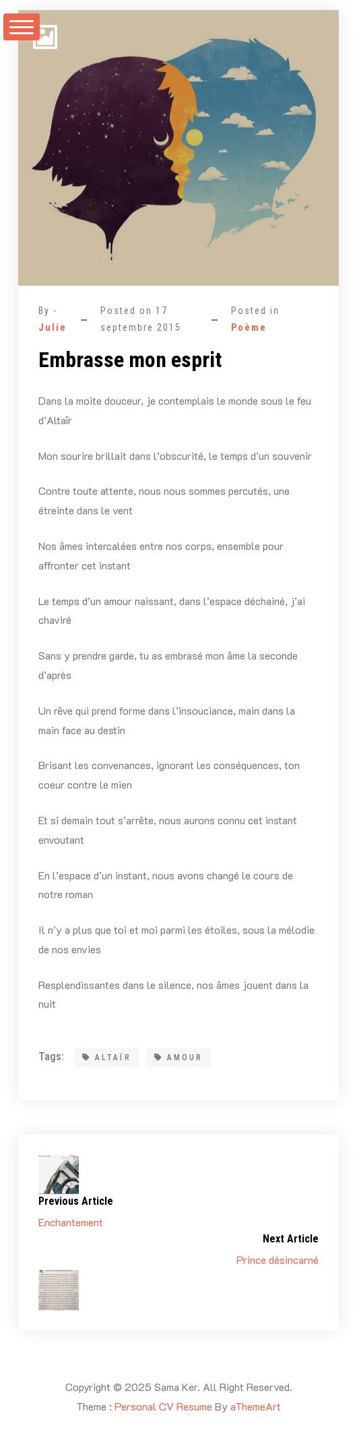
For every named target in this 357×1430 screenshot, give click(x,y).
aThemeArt (255, 1406)
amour (178, 1057)
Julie (52, 327)
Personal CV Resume (163, 1406)
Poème (249, 327)
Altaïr (106, 1057)
